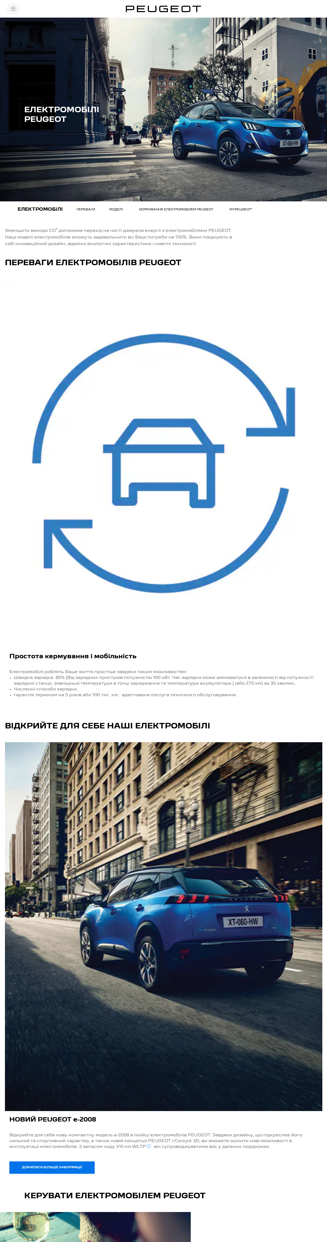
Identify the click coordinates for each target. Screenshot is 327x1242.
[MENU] (13, 9)
